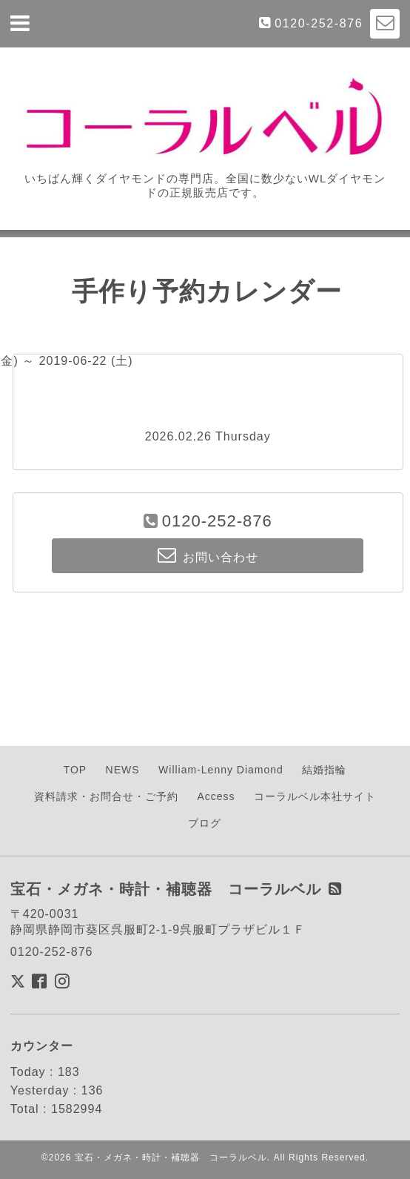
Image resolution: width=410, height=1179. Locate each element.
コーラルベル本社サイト (315, 796)
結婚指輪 (324, 770)
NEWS (123, 770)
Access (216, 796)
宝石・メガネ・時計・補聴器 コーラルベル (171, 1157)
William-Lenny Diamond (220, 770)
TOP (75, 770)
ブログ (204, 823)
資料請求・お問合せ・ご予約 (106, 796)
